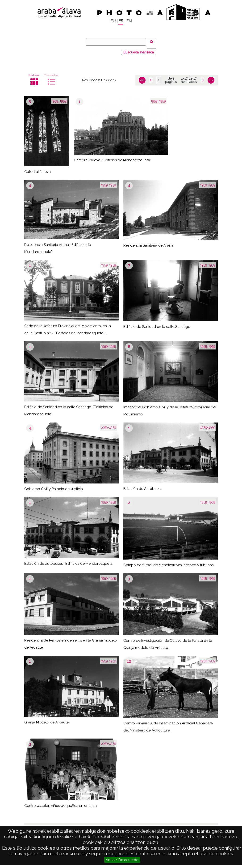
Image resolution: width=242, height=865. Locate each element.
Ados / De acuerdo (122, 860)
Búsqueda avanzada (138, 49)
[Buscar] (117, 42)
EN (129, 21)
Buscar (153, 41)
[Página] (158, 77)
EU (113, 21)
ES (120, 21)
